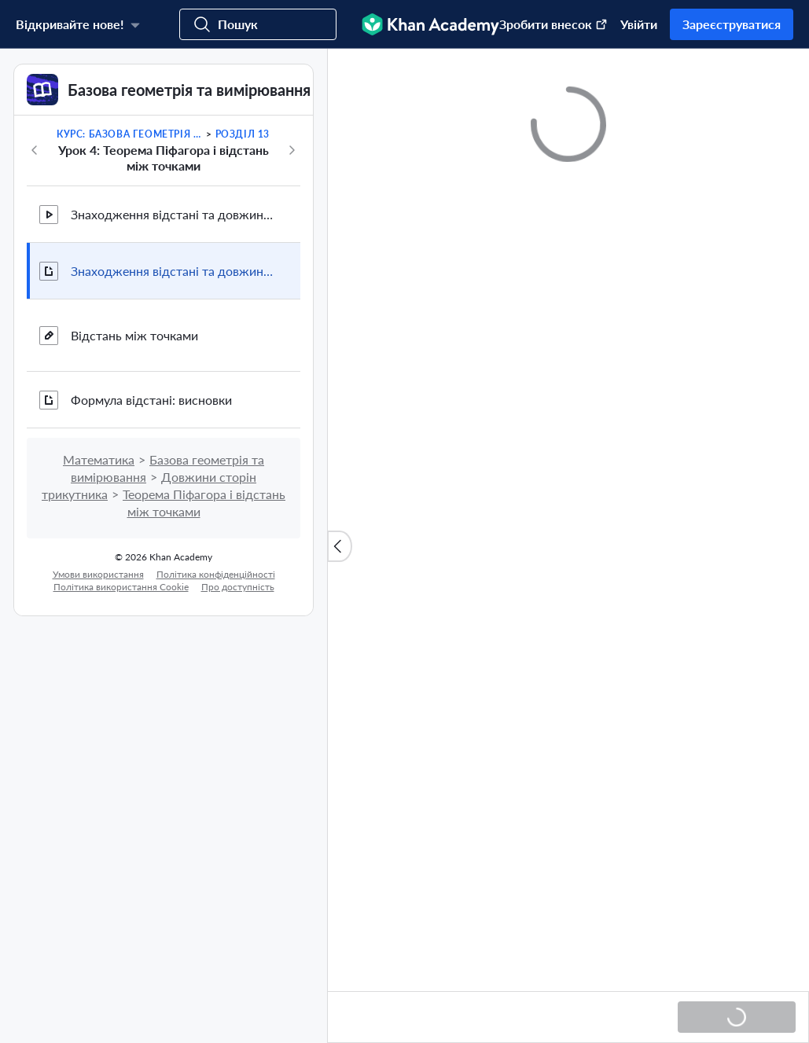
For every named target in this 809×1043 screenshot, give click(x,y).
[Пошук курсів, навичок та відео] (257, 24)
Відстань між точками (134, 335)
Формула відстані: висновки (151, 399)
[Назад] (34, 150)
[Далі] (291, 150)
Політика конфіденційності (215, 574)
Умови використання (98, 574)
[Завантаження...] (737, 1017)
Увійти (638, 24)
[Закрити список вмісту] (339, 546)
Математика (98, 459)
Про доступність (237, 587)
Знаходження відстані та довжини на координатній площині (173, 214)
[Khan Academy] (430, 24)
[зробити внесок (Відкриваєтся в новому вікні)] (545, 24)
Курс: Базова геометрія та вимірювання (130, 134)
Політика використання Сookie (121, 587)
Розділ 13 (242, 134)
